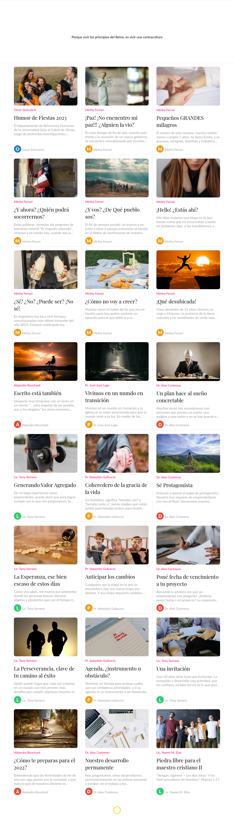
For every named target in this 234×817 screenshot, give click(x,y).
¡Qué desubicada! (176, 301)
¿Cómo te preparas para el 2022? (44, 764)
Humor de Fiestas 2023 (40, 117)
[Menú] (6, 5)
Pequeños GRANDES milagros (180, 121)
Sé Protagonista (174, 484)
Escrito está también (37, 392)
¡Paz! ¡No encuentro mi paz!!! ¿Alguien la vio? (111, 121)
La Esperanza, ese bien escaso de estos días (40, 580)
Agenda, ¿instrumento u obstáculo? (113, 672)
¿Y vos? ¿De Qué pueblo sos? (112, 213)
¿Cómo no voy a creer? (111, 301)
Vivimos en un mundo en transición (114, 396)
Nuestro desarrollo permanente (107, 764)
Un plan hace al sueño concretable (181, 397)
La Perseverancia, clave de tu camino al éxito (44, 672)
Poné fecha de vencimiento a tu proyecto (187, 580)
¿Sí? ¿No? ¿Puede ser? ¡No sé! (43, 305)
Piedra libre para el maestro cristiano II (179, 764)
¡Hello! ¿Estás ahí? (177, 209)
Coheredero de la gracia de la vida (116, 488)
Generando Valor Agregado (45, 484)
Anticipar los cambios (110, 576)
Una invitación (173, 668)
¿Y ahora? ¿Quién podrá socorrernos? (41, 213)
